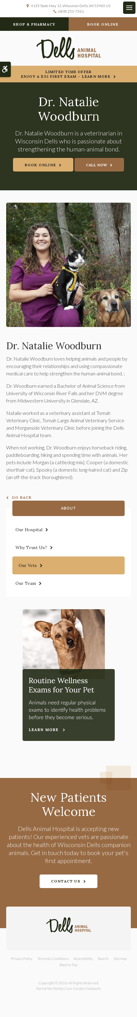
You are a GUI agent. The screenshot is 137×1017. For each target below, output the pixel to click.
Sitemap (119, 958)
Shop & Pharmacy (34, 24)
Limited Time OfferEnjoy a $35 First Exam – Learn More (65, 74)
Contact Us (65, 881)
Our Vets (28, 565)
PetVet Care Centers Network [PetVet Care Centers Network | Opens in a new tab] (77, 988)
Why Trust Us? (31, 547)
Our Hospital (28, 529)
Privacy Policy (21, 958)
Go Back (22, 497)
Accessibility (83, 958)
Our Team (25, 583)
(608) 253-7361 (71, 11)
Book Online (102, 24)
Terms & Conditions (53, 958)
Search (103, 958)
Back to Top (68, 964)
